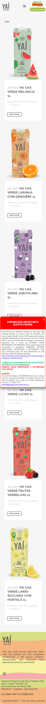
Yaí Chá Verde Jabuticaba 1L (22, 293)
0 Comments (14, 105)
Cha (25, 102)
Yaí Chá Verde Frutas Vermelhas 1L (19, 491)
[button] (24, 6)
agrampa (33, 102)
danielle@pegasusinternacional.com (15, 385)
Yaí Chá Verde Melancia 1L (21, 91)
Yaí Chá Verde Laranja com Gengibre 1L (21, 192)
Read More (14, 114)
